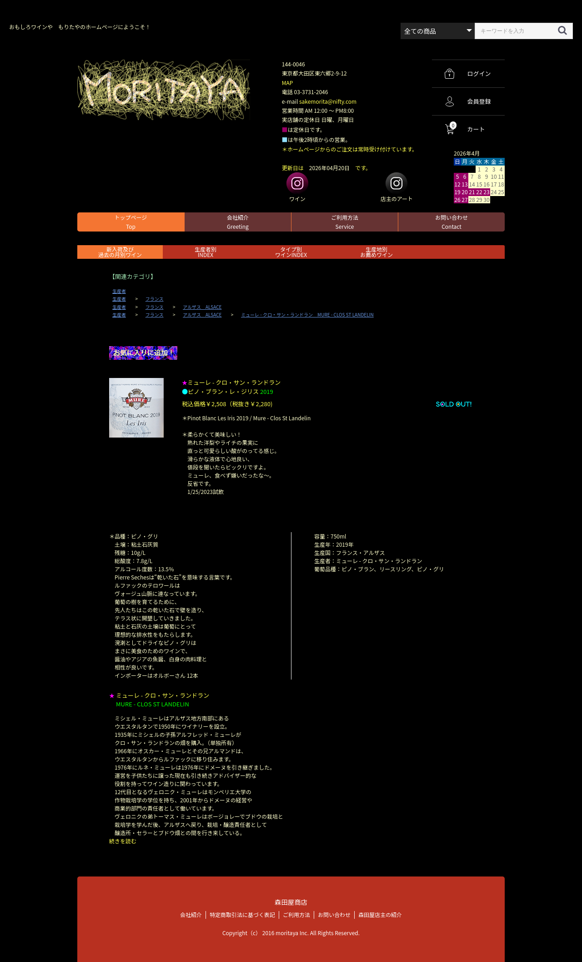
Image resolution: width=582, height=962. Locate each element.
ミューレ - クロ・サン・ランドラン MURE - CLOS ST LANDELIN (307, 315)
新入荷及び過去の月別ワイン (120, 251)
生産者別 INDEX (205, 251)
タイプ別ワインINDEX (291, 251)
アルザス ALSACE (202, 307)
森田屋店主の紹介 (380, 914)
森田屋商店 (291, 902)
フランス (155, 299)
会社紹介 (238, 221)
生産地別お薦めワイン (376, 251)
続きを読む (122, 841)
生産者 (119, 291)
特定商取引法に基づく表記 (242, 914)
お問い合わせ (451, 221)
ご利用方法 (344, 221)
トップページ (131, 221)
